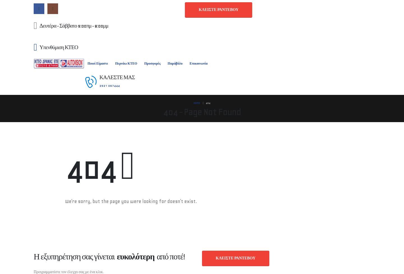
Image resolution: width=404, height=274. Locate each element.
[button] (218, 10)
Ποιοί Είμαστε (98, 63)
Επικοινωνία (199, 63)
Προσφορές (152, 63)
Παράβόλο (174, 63)
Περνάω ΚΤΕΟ (126, 63)
